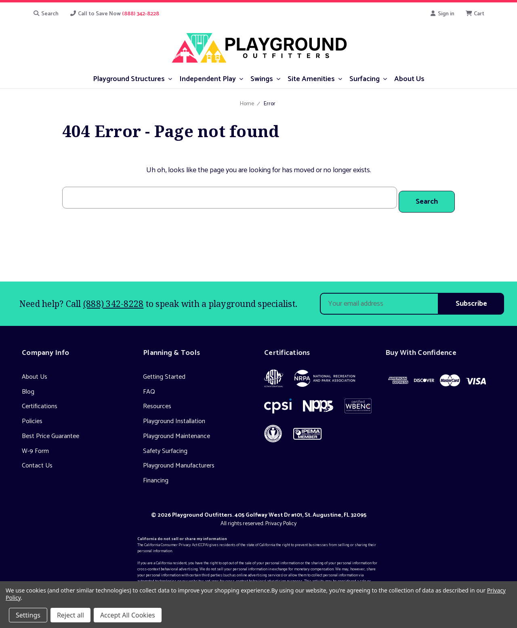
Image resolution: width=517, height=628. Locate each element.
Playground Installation (174, 417)
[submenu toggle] (170, 78)
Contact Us (37, 461)
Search (46, 14)
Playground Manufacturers (178, 461)
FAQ (149, 387)
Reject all (70, 615)
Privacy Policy (280, 519)
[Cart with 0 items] (475, 13)
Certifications (39, 402)
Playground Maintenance (176, 432)
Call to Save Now (115, 14)
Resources (157, 402)
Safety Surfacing (165, 446)
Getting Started (164, 372)
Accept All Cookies (127, 615)
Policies (32, 417)
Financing (155, 476)
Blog (28, 387)
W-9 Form (35, 446)
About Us (34, 372)
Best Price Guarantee (50, 432)
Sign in (441, 14)
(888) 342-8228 (113, 299)
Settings (28, 615)
